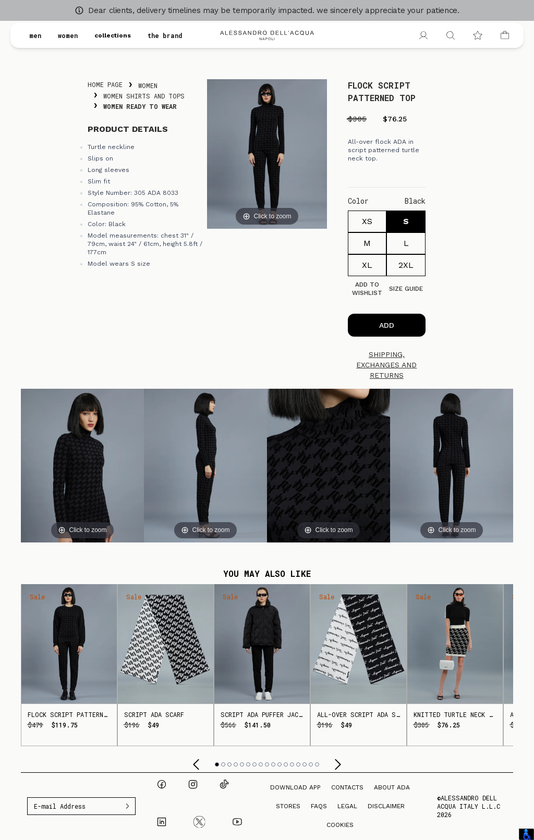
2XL (406, 265)
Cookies (340, 825)
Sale (37, 596)
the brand (165, 35)
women (68, 35)
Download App (295, 787)
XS (367, 221)
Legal (347, 806)
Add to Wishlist (367, 289)
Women (147, 85)
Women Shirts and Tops (144, 96)
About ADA (392, 787)
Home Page (105, 84)
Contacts (347, 787)
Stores (288, 806)
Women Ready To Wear (140, 106)
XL (367, 265)
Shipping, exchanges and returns (386, 364)
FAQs (319, 806)
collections (112, 35)
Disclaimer (386, 806)
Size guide (406, 288)
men (35, 35)
